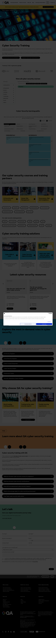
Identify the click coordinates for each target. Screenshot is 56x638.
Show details (49, 321)
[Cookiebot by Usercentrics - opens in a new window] (47, 313)
